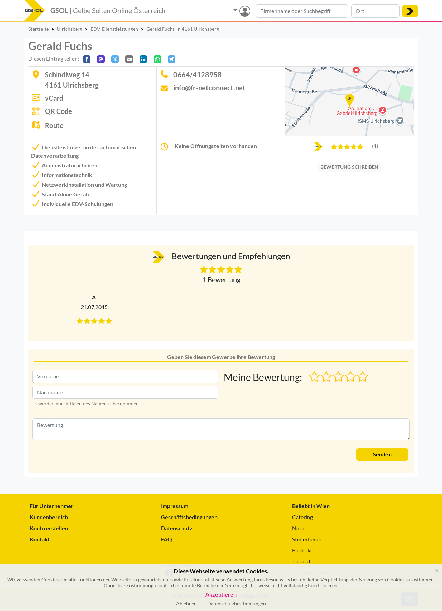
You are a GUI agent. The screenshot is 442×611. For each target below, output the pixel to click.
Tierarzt (301, 561)
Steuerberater (308, 539)
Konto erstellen (49, 528)
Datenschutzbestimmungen (236, 604)
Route (54, 125)
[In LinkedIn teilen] (143, 59)
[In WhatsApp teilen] (157, 59)
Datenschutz (176, 528)
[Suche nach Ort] (375, 11)
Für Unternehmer (52, 506)
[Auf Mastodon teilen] (101, 59)
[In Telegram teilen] (171, 59)
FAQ (166, 539)
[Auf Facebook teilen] (86, 59)
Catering (302, 517)
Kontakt (40, 539)
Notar (299, 528)
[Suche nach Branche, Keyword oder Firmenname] (302, 11)
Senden (382, 454)
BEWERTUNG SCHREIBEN (349, 167)
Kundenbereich (49, 517)
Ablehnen (186, 604)
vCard (54, 98)
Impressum (174, 506)
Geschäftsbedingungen (189, 517)
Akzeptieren (221, 595)
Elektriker (303, 550)
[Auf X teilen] (115, 59)
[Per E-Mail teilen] (129, 59)
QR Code (58, 111)
